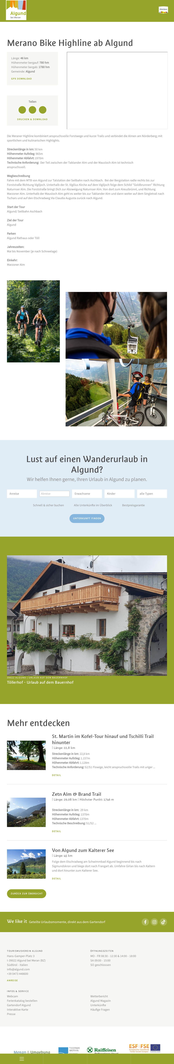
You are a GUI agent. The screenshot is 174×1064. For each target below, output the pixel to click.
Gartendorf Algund (19, 1005)
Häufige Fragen (100, 1010)
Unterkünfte (98, 1005)
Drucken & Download (32, 119)
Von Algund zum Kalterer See (83, 850)
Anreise (12, 980)
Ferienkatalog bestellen (22, 1001)
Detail (56, 775)
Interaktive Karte (17, 1010)
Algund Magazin (100, 1001)
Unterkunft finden (87, 518)
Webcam (12, 996)
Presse (11, 1014)
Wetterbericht (99, 996)
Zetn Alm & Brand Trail (76, 794)
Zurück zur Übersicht (27, 893)
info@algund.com (18, 969)
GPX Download (21, 79)
